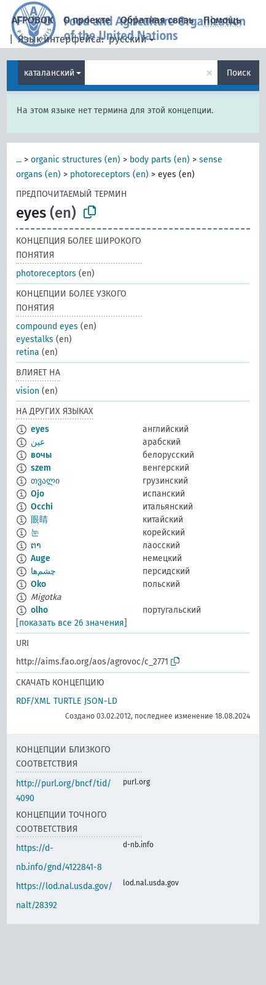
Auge (40, 558)
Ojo (37, 494)
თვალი (45, 481)
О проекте (87, 20)
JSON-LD (100, 701)
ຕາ (36, 545)
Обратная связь (157, 20)
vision (27, 391)
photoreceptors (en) (109, 174)
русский (128, 39)
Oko (38, 584)
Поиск (239, 73)
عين (38, 442)
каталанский (49, 73)
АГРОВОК (32, 20)
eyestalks (34, 339)
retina (27, 352)
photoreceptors (46, 273)
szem (41, 468)
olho (39, 610)
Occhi (42, 506)
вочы (41, 455)
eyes (40, 429)
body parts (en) (160, 159)
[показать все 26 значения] (71, 623)
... (19, 159)
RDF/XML (33, 701)
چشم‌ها (43, 571)
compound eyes (47, 326)
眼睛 (39, 519)
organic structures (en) (75, 159)
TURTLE (67, 701)
